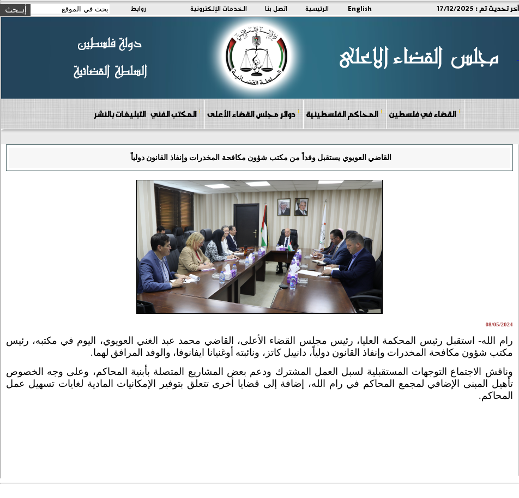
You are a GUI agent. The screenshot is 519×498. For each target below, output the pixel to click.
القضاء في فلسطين (425, 114)
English (360, 8)
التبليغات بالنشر (119, 114)
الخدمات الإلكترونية (218, 8)
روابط (138, 8)
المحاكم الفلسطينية (344, 114)
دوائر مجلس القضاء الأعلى (253, 114)
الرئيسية (317, 8)
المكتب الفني (175, 114)
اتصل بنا (276, 8)
